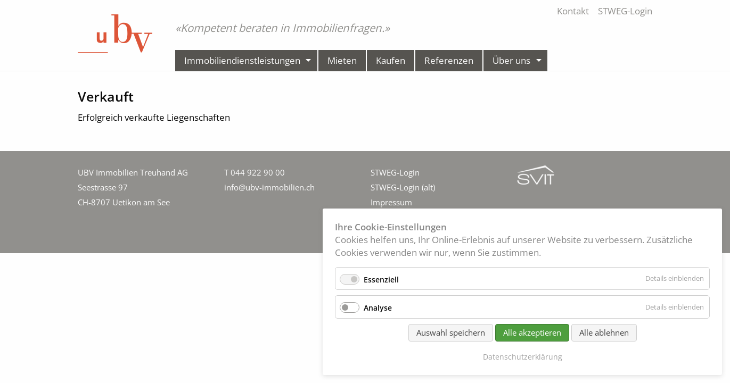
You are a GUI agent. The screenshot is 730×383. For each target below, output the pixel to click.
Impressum (391, 202)
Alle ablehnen (604, 332)
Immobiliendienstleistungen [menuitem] (242, 60)
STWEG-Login (395, 172)
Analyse (378, 308)
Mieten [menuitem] (342, 60)
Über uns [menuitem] (511, 60)
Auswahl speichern (450, 332)
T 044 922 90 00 (254, 172)
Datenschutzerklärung (522, 357)
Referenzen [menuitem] (448, 60)
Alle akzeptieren (532, 332)
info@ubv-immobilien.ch (269, 187)
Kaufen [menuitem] (390, 60)
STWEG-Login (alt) (403, 187)
